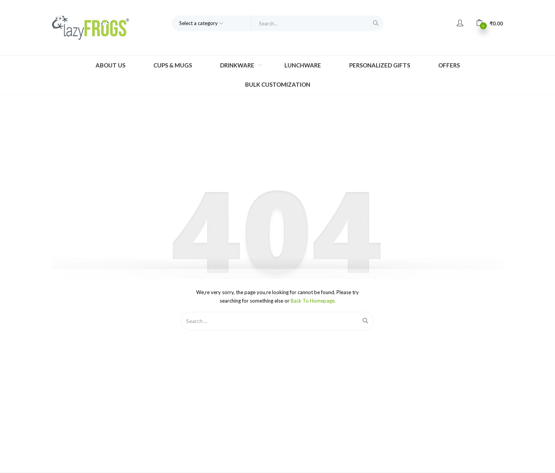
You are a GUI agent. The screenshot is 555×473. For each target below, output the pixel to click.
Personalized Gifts (379, 65)
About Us (110, 65)
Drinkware (238, 65)
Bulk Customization (277, 84)
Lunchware (302, 65)
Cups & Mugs (172, 65)
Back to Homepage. (313, 301)
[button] (489, 23)
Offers (449, 65)
